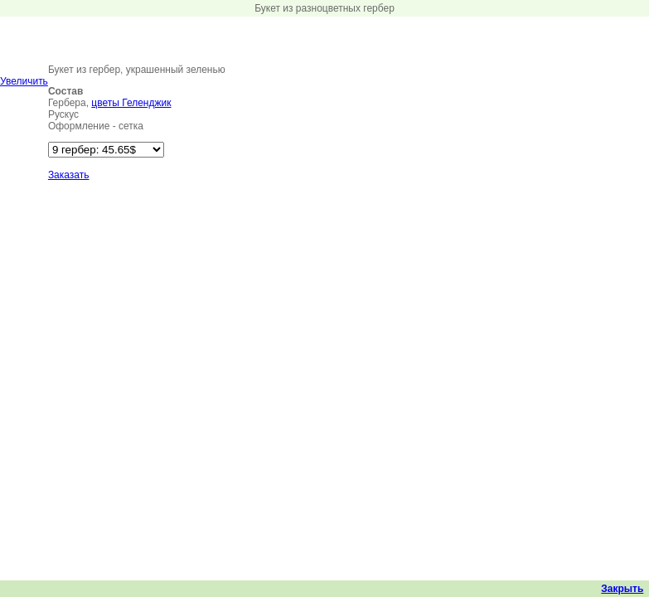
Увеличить (24, 81)
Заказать (69, 175)
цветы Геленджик (131, 103)
